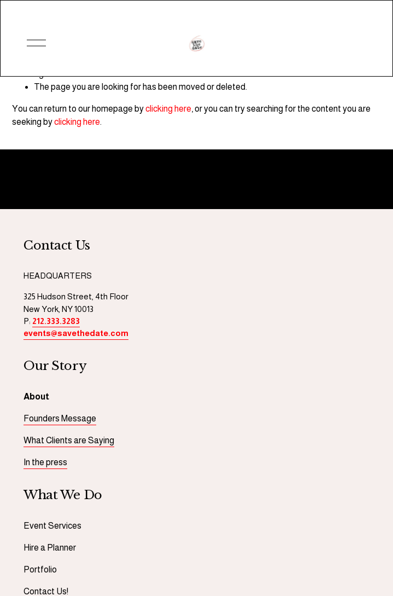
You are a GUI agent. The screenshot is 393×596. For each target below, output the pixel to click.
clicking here (168, 108)
